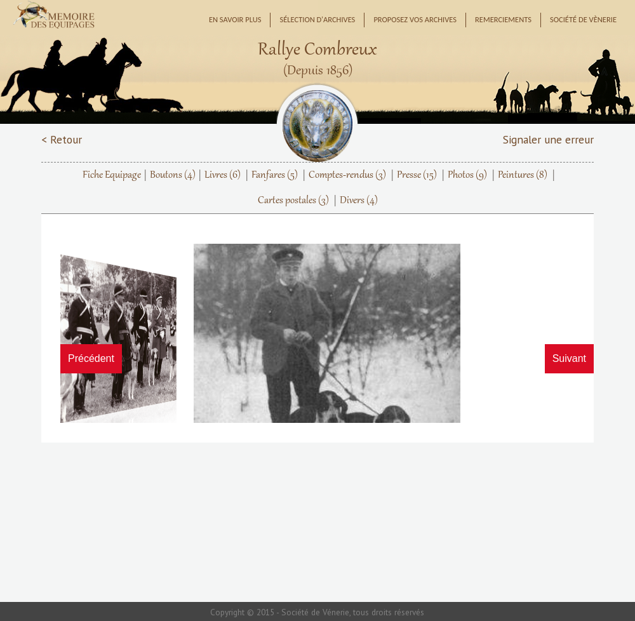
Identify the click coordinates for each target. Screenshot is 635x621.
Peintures (522, 175)
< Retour (61, 139)
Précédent (91, 358)
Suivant (569, 358)
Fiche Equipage (112, 175)
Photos (467, 175)
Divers (359, 200)
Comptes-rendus (347, 175)
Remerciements (503, 19)
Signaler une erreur (548, 139)
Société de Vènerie (583, 19)
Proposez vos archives (415, 19)
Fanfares (274, 175)
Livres (222, 175)
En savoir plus (235, 19)
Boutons (173, 175)
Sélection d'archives (317, 19)
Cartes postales (293, 200)
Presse (417, 175)
